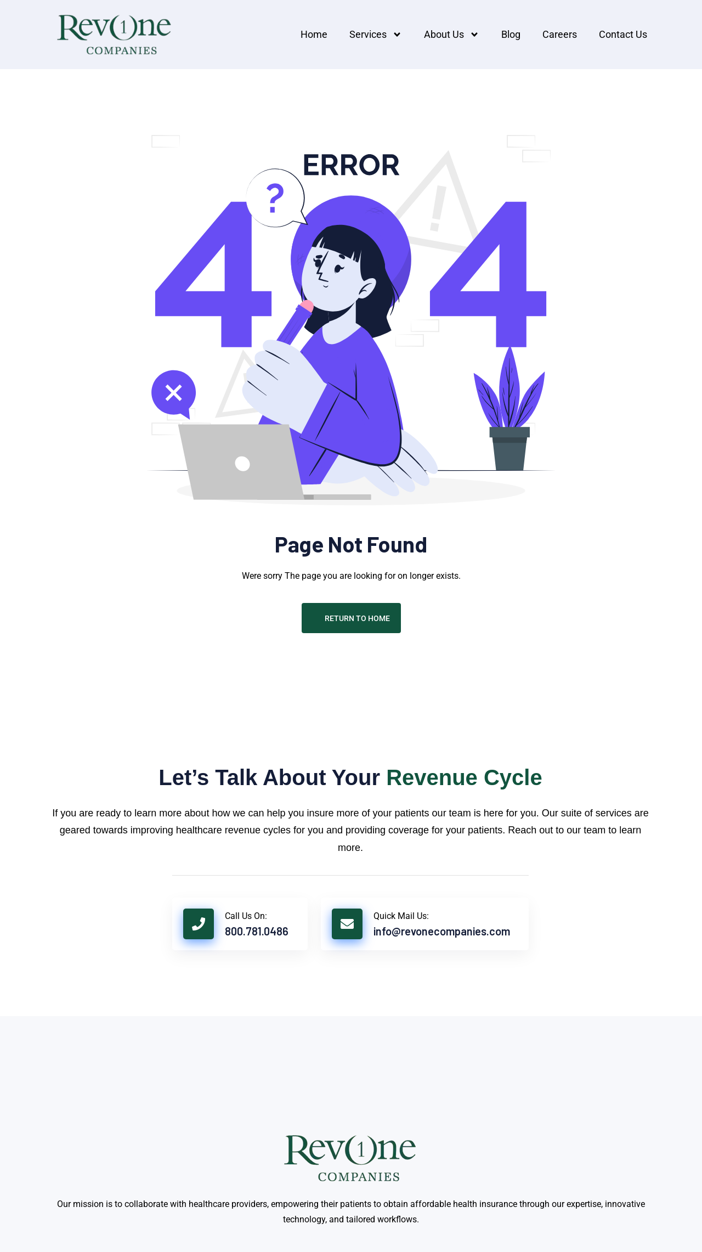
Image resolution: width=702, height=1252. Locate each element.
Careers (559, 34)
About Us (451, 34)
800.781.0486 (256, 931)
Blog (510, 34)
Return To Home (351, 618)
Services (375, 34)
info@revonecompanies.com (441, 931)
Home (314, 34)
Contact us (623, 34)
